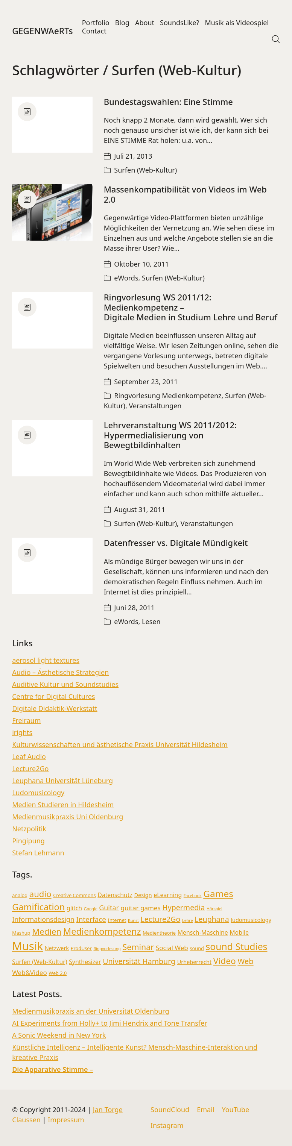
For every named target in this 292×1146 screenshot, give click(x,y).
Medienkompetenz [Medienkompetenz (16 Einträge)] (102, 931)
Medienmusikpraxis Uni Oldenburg (67, 816)
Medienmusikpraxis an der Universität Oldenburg (90, 1011)
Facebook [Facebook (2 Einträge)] (193, 895)
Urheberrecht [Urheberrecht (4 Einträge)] (194, 962)
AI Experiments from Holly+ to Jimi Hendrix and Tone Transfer (109, 1023)
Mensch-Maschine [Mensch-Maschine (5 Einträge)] (203, 932)
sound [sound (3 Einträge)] (197, 948)
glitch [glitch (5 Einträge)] (74, 908)
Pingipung (28, 840)
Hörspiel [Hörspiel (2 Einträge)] (214, 908)
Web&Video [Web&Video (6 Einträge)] (29, 972)
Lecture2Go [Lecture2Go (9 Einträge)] (161, 919)
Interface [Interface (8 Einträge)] (91, 919)
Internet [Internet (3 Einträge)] (117, 920)
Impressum (66, 1119)
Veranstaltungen (155, 405)
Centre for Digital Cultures (53, 696)
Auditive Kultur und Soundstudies (65, 684)
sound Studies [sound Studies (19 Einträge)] (237, 946)
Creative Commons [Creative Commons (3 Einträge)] (74, 895)
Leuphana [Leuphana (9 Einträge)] (212, 919)
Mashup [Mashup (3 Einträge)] (21, 932)
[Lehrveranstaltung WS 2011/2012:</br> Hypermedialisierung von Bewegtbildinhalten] (52, 448)
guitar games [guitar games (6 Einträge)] (140, 907)
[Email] (205, 1110)
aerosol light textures (45, 660)
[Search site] (276, 39)
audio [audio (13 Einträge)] (40, 893)
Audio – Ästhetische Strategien (60, 672)
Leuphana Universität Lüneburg (62, 780)
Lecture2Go (30, 768)
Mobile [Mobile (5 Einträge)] (239, 932)
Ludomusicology (38, 792)
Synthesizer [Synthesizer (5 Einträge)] (85, 962)
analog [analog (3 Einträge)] (19, 895)
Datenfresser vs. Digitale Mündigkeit (176, 542)
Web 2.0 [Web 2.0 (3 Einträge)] (58, 973)
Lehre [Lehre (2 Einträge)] (187, 920)
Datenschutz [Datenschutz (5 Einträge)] (114, 895)
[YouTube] (235, 1110)
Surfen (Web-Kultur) (145, 169)
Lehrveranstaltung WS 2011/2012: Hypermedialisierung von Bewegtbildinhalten (170, 434)
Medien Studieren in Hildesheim (63, 804)
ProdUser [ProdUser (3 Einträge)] (81, 948)
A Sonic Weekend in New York (59, 1035)
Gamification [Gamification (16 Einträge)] (38, 907)
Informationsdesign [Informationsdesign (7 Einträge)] (43, 919)
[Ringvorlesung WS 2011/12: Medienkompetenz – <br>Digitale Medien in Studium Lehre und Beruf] (52, 320)
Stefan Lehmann (38, 852)
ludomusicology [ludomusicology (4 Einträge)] (251, 919)
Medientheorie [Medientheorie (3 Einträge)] (159, 932)
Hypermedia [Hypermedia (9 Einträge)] (183, 907)
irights (22, 732)
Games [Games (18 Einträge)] (218, 893)
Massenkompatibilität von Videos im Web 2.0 (185, 194)
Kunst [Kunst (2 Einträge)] (133, 920)
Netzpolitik (29, 828)
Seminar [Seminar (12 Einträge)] (138, 946)
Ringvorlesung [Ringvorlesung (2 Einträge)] (106, 948)
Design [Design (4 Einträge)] (143, 895)
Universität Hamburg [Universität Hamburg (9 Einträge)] (139, 961)
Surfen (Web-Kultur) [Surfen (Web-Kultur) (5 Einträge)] (39, 962)
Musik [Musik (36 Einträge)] (27, 945)
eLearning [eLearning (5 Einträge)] (168, 895)
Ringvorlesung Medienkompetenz (167, 395)
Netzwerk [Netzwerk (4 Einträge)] (57, 948)
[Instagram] (167, 1126)
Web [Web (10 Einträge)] (245, 961)
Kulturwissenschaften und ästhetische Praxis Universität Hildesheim (120, 744)
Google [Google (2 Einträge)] (90, 908)
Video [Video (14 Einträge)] (224, 961)
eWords (126, 277)
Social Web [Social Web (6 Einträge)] (172, 947)
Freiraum (26, 720)
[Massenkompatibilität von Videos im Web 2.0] (52, 212)
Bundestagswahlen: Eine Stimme (168, 101)
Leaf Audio (29, 756)
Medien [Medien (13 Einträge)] (46, 931)
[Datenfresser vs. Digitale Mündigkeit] (52, 566)
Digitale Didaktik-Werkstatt (54, 708)
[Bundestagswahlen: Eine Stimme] (52, 125)
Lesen (151, 621)
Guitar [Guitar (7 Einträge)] (109, 907)
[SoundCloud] (170, 1110)
